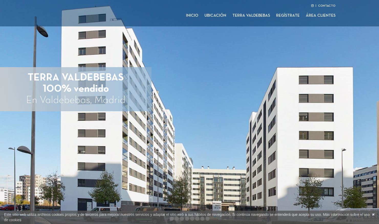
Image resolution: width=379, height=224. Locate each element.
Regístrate (288, 15)
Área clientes (320, 15)
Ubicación (215, 15)
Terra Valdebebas (251, 15)
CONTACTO (326, 6)
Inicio (192, 15)
